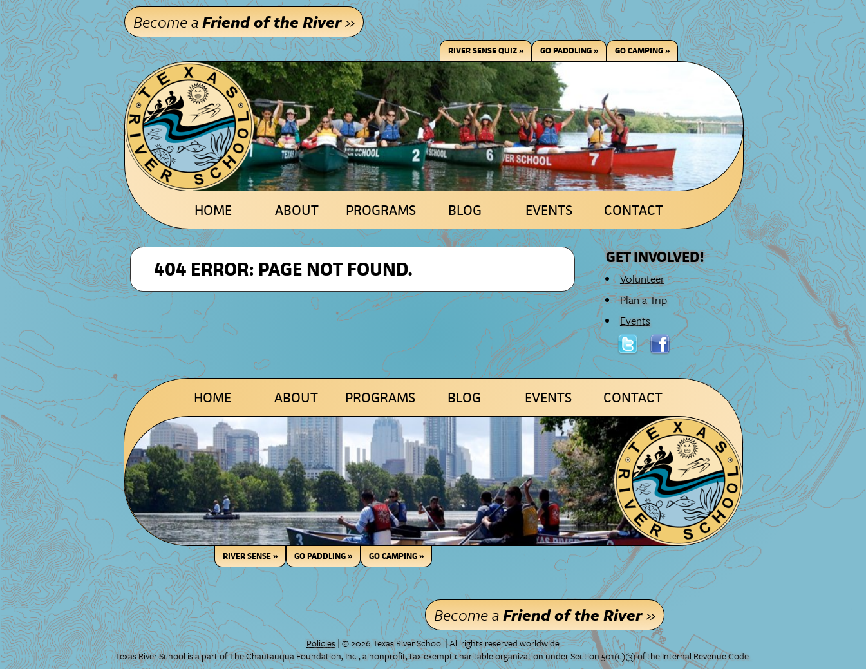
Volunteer (642, 278)
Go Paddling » (569, 50)
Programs (381, 210)
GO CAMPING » (396, 556)
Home (213, 210)
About (297, 210)
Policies (320, 643)
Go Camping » (642, 50)
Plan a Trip (643, 300)
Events (548, 210)
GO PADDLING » (323, 556)
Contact (633, 210)
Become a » (244, 21)
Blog (465, 210)
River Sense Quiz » (485, 50)
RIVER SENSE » (250, 556)
